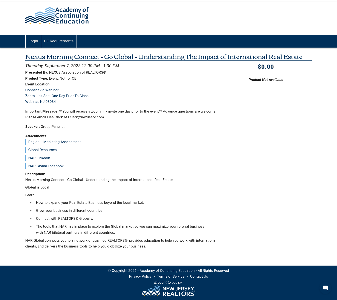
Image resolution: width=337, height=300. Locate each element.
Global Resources (42, 150)
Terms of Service (170, 276)
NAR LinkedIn (39, 158)
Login (33, 41)
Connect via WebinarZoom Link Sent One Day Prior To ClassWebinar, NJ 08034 (57, 96)
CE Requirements (59, 41)
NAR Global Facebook (46, 166)
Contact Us (199, 276)
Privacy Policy (140, 276)
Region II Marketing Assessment (54, 142)
